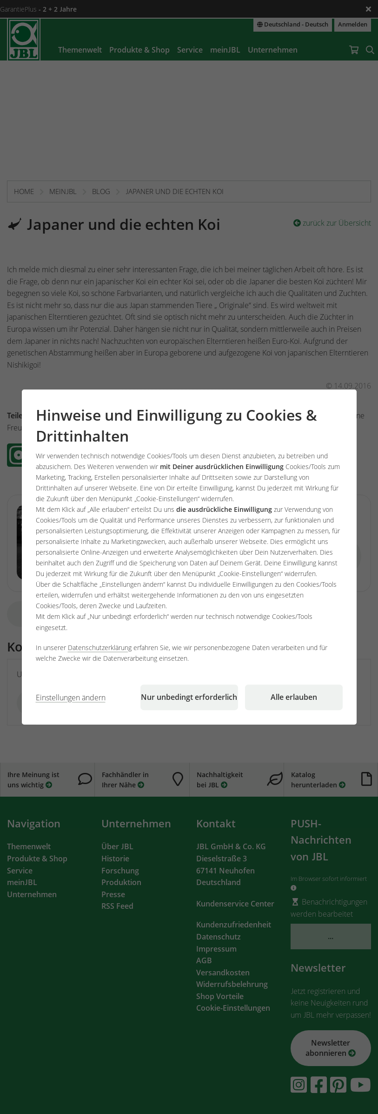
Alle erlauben (294, 697)
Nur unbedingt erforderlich (189, 697)
